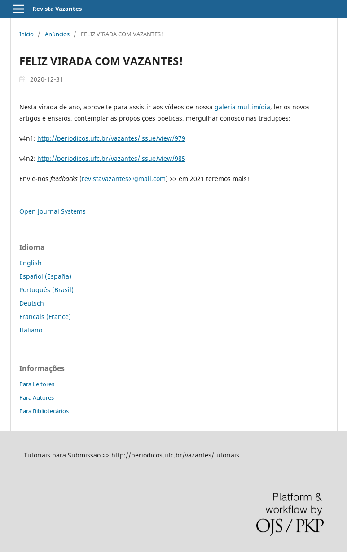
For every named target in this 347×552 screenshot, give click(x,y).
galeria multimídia (242, 107)
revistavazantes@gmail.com (124, 178)
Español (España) (45, 276)
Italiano (30, 330)
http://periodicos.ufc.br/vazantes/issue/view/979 (111, 138)
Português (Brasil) (46, 289)
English (30, 263)
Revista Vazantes (57, 8)
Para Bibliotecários (44, 411)
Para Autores (36, 397)
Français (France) (45, 316)
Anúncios (57, 34)
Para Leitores (36, 384)
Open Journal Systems (52, 211)
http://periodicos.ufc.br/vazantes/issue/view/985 (111, 158)
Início (26, 34)
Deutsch (31, 303)
